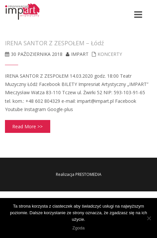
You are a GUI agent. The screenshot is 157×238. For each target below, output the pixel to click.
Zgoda (78, 227)
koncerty (110, 54)
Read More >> (27, 126)
